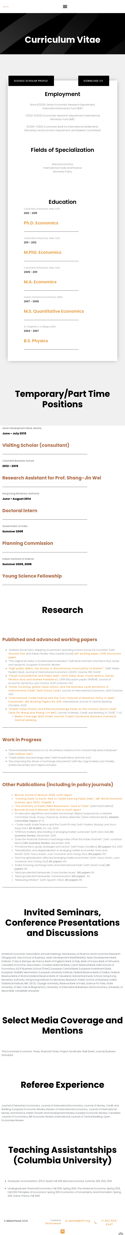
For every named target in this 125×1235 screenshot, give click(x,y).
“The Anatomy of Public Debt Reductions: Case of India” (52, 806)
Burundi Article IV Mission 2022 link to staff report (48, 809)
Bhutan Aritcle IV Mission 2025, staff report (43, 795)
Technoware (53, 1223)
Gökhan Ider (23, 754)
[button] (65, 6)
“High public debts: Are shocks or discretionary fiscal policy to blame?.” (56, 668)
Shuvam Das (16, 653)
